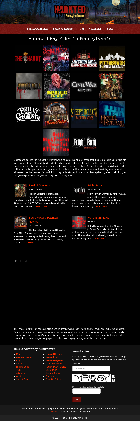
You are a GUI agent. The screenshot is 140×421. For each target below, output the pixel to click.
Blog (18, 360)
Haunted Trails (52, 357)
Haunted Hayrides (54, 360)
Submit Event (22, 379)
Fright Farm (94, 185)
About (109, 29)
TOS (18, 370)
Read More (41, 206)
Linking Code (22, 367)
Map (82, 29)
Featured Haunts (37, 29)
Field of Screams (39, 185)
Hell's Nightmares (98, 217)
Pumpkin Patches (53, 379)
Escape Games (52, 373)
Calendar (95, 29)
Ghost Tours (51, 370)
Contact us (54, 411)
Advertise (20, 373)
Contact (20, 376)
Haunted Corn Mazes (55, 367)
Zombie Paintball (53, 363)
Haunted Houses (64, 29)
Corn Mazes (51, 376)
